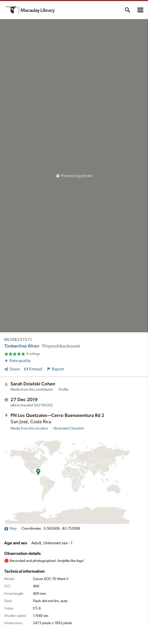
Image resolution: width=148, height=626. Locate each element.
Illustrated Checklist (68, 428)
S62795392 (32, 405)
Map (10, 528)
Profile (63, 389)
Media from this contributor (32, 389)
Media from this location (29, 428)
